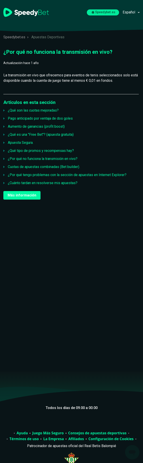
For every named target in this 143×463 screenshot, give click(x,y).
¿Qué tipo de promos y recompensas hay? (41, 151)
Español (129, 12)
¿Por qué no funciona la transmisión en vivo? (42, 159)
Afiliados (76, 439)
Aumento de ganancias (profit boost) (36, 126)
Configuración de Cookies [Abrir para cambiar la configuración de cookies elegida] (111, 439)
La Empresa (53, 439)
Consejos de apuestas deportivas (97, 433)
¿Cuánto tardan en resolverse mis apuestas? (42, 183)
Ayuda (22, 433)
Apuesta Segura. (20, 142)
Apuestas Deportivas (47, 37)
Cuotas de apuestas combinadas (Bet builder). (44, 167)
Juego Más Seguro (48, 433)
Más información (22, 195)
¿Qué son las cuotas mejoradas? (33, 110)
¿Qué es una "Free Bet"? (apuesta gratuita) (41, 134)
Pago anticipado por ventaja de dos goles (40, 118)
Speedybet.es (103, 12)
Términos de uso (24, 439)
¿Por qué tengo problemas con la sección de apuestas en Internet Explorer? (67, 175)
